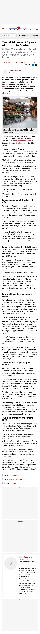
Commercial (6, 62)
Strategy (14, 62)
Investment (18, 479)
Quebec (22, 62)
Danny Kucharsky (15, 70)
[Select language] (10, 35)
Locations (24, 35)
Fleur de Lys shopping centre (20, 141)
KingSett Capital (22, 143)
